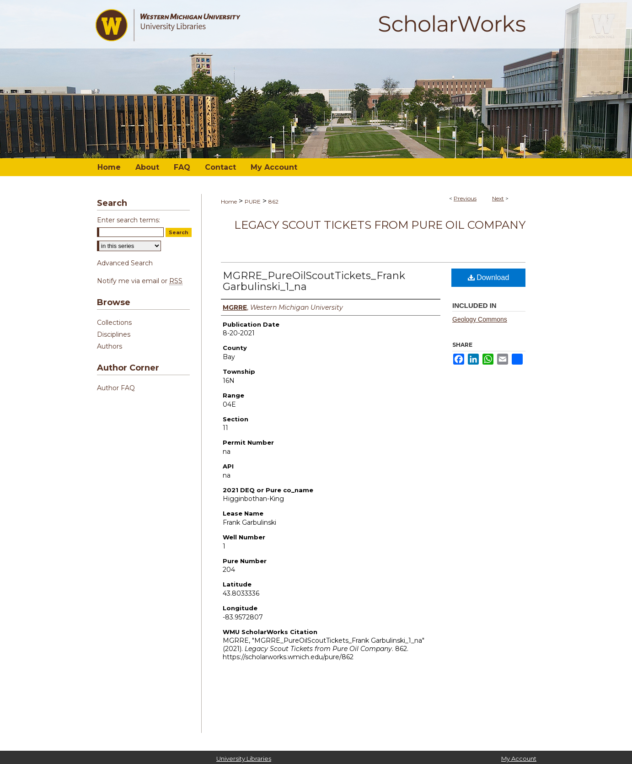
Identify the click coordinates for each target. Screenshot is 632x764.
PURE (253, 201)
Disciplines (113, 334)
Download (488, 277)
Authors (109, 346)
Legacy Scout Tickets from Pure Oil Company (379, 224)
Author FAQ (116, 388)
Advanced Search (125, 263)
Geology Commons (479, 319)
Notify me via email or (139, 281)
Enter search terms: (128, 220)
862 (273, 201)
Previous (465, 198)
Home (229, 201)
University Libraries (243, 758)
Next (498, 198)
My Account (518, 758)
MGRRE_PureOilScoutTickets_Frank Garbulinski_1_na (314, 281)
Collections (114, 322)
